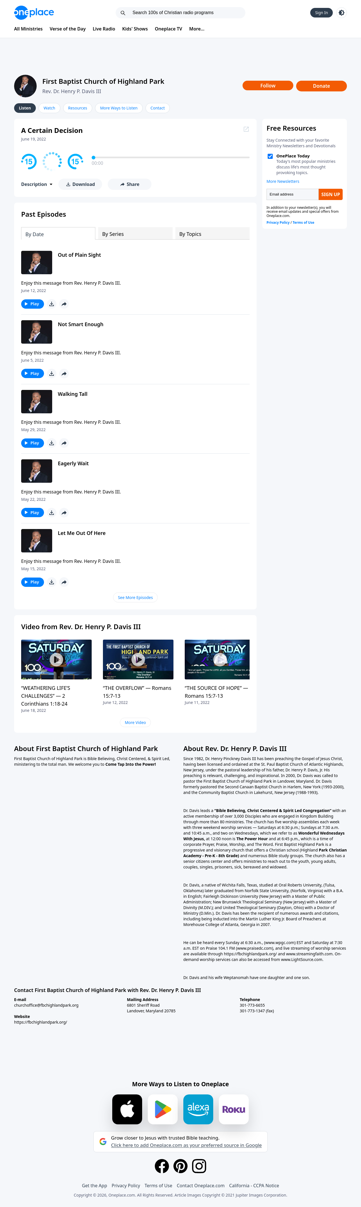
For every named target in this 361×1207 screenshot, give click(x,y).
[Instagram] (199, 1166)
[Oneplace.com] (34, 13)
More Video (135, 722)
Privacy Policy (126, 1185)
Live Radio (104, 29)
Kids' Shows (135, 29)
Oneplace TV (168, 29)
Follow (268, 85)
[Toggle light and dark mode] (341, 12)
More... (196, 29)
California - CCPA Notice (254, 1185)
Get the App (94, 1185)
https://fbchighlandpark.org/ (40, 1022)
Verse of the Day (68, 29)
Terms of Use (158, 1185)
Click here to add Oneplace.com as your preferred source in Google (186, 1145)
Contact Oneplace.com (201, 1185)
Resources (77, 108)
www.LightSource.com (301, 959)
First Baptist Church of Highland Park (103, 81)
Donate (321, 86)
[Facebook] (162, 1166)
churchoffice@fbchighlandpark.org (46, 1005)
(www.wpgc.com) (280, 942)
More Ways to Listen (119, 108)
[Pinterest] (180, 1166)
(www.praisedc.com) (254, 948)
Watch (49, 108)
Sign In (321, 12)
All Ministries (28, 29)
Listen (25, 108)
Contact (158, 108)
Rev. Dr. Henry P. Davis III (71, 91)
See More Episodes (135, 597)
